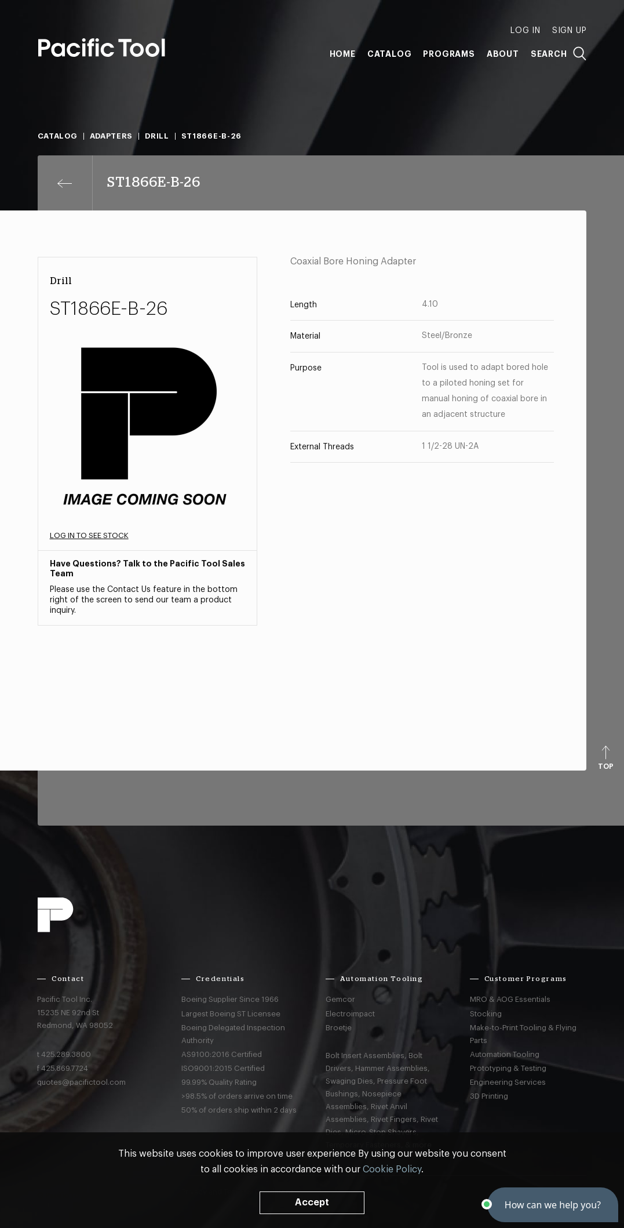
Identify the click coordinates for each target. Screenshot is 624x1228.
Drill (157, 136)
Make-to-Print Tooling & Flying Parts (523, 1034)
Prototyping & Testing (508, 1068)
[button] (552, 1204)
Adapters (111, 136)
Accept (312, 1202)
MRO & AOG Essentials (510, 999)
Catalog (389, 54)
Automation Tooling (504, 1054)
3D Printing (489, 1096)
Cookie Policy (392, 1169)
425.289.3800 (66, 1054)
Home (343, 54)
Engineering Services (508, 1082)
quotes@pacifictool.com (81, 1082)
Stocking (486, 1014)
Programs (449, 54)
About (503, 54)
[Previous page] (65, 182)
